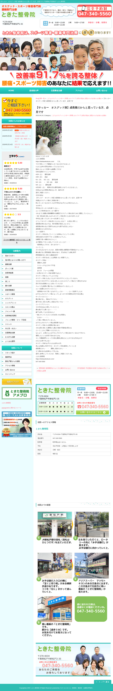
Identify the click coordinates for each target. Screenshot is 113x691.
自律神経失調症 (10, 316)
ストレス (8, 324)
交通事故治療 (10, 333)
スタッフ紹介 (10, 353)
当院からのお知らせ (91, 98)
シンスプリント (10, 303)
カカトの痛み (10, 307)
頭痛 (6, 277)
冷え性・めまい (10, 328)
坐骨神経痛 (9, 273)
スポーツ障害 (63, 98)
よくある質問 (10, 341)
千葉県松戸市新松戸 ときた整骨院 (54, 1)
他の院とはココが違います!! (15, 260)
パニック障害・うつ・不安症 (15, 320)
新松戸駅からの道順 (12, 361)
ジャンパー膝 (10, 311)
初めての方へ (10, 256)
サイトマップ (10, 374)
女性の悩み (80, 98)
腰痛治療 (8, 264)
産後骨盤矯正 (10, 290)
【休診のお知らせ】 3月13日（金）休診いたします (23, 138)
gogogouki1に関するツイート (11, 408)
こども (48, 98)
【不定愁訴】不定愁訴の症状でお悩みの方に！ (92, 368)
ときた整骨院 (6, 403)
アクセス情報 (10, 365)
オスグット (55, 98)
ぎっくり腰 (9, 268)
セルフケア (72, 98)
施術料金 (8, 357)
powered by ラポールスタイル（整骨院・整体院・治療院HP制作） (73, 688)
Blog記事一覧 (40, 98)
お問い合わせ (10, 370)
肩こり (7, 281)
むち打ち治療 (10, 337)
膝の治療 (8, 286)
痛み (99, 98)
